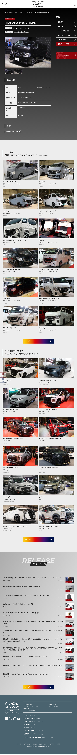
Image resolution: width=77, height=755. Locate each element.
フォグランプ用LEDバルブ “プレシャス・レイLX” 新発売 (21, 615)
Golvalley (42, 328)
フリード (42, 498)
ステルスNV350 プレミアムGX (48, 269)
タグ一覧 (19, 748)
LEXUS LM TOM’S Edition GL (48, 469)
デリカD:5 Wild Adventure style (13, 440)
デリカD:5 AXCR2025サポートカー (50, 440)
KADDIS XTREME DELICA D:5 (49, 527)
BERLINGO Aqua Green (10, 411)
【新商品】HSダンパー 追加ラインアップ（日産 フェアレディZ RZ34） (25, 659)
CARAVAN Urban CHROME (11, 269)
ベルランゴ (6, 498)
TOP (6, 12)
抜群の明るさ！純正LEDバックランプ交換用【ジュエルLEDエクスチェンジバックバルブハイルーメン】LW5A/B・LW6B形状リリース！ (33, 643)
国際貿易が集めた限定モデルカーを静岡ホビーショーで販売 (21, 589)
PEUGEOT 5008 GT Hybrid (47, 381)
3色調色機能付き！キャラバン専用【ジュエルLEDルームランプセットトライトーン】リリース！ (33, 580)
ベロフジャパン (7, 618)
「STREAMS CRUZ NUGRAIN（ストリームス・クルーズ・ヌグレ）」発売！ (27, 598)
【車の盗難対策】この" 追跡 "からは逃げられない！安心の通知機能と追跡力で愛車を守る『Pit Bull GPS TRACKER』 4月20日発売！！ (32, 652)
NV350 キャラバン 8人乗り (48, 211)
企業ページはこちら (42, 87)
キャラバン (42, 182)
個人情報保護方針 (43, 748)
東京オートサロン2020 (13, 131)
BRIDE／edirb (7, 600)
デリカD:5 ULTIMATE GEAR (11, 469)
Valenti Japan (6, 583)
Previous (7, 52)
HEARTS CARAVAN (9, 182)
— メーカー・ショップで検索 (31, 710)
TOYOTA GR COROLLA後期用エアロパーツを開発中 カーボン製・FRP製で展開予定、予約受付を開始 (33, 625)
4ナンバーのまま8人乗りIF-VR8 (49, 298)
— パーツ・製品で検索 (29, 714)
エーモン (5, 655)
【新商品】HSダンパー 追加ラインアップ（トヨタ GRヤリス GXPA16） (26, 677)
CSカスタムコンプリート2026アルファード (16, 527)
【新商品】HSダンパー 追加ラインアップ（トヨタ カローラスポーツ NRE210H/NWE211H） (32, 668)
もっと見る (30, 342)
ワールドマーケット (8, 592)
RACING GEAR (7, 662)
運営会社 (35, 748)
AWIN (4, 609)
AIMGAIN (5, 629)
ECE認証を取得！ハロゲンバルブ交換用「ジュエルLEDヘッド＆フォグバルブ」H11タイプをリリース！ (33, 634)
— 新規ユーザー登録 (53, 710)
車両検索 (11, 12)
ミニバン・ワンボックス (21, 32)
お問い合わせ (27, 748)
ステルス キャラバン (9, 328)
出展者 (58, 748)
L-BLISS (41, 240)
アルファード (7, 381)
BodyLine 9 (6, 298)
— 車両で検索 (27, 712)
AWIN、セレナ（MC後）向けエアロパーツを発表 (18, 607)
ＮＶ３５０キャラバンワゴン (26, 12)
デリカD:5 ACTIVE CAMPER (48, 411)
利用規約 (52, 748)
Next (48, 52)
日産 (16, 12)
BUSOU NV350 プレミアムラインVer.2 (15, 240)
